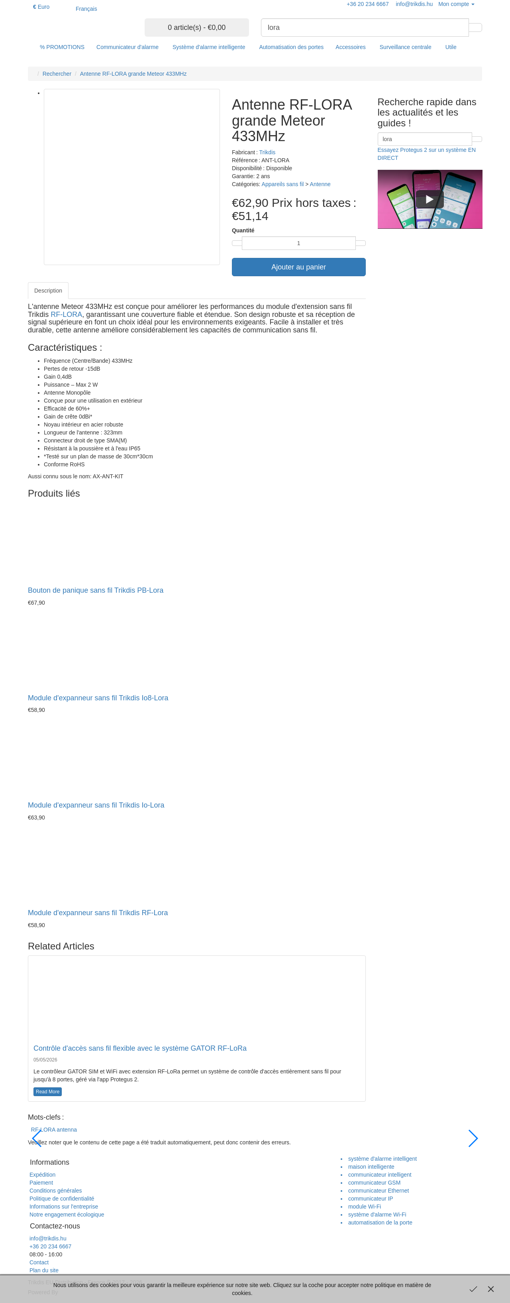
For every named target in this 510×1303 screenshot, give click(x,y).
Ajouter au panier (298, 267)
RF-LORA (66, 314)
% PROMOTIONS (62, 47)
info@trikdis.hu (47, 1238)
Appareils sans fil (283, 184)
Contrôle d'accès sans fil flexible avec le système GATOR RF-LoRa (140, 1048)
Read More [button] (47, 1092)
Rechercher (57, 74)
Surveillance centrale (406, 47)
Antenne (320, 184)
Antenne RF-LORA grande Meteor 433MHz (133, 74)
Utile (451, 47)
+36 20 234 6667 (49, 1246)
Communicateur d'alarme (127, 47)
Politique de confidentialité (61, 1198)
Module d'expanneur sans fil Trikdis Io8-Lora (98, 698)
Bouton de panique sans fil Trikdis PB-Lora (95, 590)
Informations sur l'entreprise (63, 1206)
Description (48, 290)
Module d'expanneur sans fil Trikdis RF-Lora (98, 913)
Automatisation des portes (291, 47)
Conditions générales (55, 1190)
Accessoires (350, 47)
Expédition (41, 1174)
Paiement (40, 1182)
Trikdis (267, 152)
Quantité (243, 230)
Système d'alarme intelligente (209, 47)
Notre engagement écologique (66, 1214)
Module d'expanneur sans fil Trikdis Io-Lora (96, 805)
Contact (38, 1262)
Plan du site (43, 1270)
